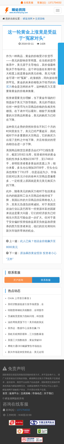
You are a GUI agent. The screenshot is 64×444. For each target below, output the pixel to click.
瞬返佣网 (27, 18)
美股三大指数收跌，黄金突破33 (25, 340)
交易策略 (40, 18)
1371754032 (23, 409)
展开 (61, 62)
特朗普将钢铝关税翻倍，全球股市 (26, 310)
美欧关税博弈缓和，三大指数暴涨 (26, 334)
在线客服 (27, 2)
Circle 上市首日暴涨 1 (19, 298)
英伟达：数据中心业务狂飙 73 (24, 328)
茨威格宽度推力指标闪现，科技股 (26, 316)
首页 (5, 393)
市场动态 (37, 393)
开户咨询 (18, 280)
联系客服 (46, 280)
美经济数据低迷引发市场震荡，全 (26, 304)
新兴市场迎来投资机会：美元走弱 (26, 352)
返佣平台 (14, 393)
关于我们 (48, 393)
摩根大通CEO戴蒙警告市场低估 (25, 346)
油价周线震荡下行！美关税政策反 (26, 322)
